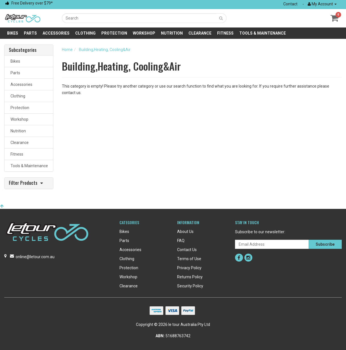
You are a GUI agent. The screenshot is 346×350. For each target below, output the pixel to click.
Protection (114, 33)
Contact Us (187, 249)
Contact (290, 4)
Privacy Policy (189, 268)
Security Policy (190, 286)
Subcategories (23, 50)
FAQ (180, 240)
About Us (185, 231)
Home (67, 49)
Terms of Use (189, 258)
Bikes (12, 33)
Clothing (85, 33)
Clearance (199, 33)
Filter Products (23, 183)
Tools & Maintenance (262, 33)
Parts (30, 33)
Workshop (144, 33)
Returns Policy (190, 277)
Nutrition (172, 33)
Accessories (56, 33)
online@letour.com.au (35, 256)
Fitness (225, 33)
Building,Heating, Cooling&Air (105, 49)
